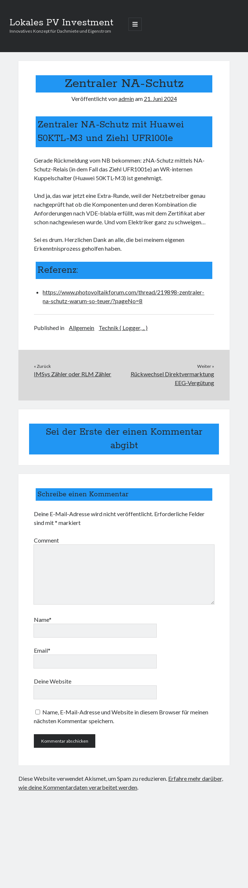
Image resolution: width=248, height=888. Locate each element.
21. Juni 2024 (160, 98)
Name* (43, 619)
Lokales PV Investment (61, 23)
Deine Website (52, 681)
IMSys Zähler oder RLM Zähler (72, 373)
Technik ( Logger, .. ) (123, 327)
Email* (42, 650)
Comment (46, 540)
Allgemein (81, 327)
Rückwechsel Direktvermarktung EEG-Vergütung (172, 378)
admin (126, 98)
